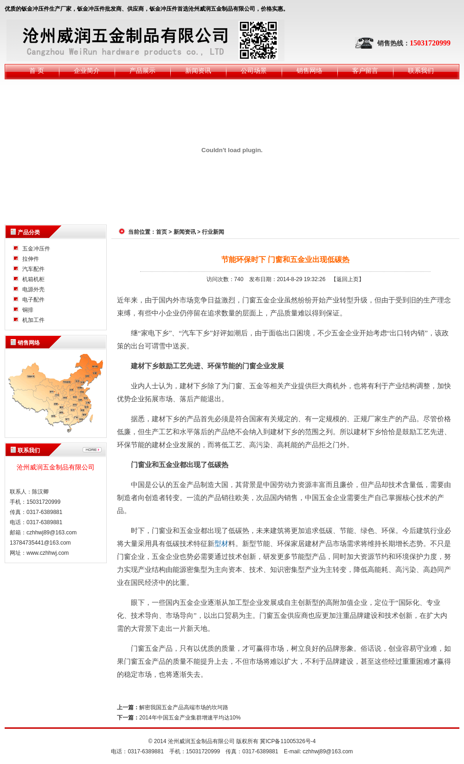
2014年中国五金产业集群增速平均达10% (190, 717)
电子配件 (33, 299)
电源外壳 (33, 289)
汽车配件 (33, 269)
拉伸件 (30, 259)
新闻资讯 (198, 70)
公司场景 (254, 70)
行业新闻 (213, 232)
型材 (221, 543)
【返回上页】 (347, 279)
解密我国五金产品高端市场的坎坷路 (183, 707)
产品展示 (142, 70)
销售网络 (309, 70)
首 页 (36, 70)
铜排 (27, 310)
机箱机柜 (33, 279)
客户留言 (365, 70)
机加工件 (33, 320)
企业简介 (87, 70)
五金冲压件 (36, 248)
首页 (161, 232)
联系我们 (421, 70)
